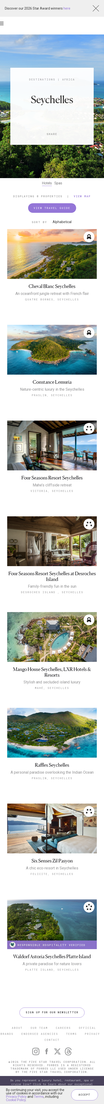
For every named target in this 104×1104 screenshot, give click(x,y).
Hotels (47, 183)
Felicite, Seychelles (52, 874)
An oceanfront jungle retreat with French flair (52, 294)
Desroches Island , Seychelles (52, 592)
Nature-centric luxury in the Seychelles (52, 389)
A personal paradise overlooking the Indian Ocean (52, 772)
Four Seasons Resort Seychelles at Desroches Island (52, 576)
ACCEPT (85, 1094)
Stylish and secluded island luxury (52, 682)
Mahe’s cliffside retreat (52, 485)
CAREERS (63, 1028)
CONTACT (52, 1040)
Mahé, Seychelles (52, 688)
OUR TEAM (39, 1028)
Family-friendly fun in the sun (52, 586)
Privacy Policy (16, 1096)
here (66, 8)
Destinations (42, 79)
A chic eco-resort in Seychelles (52, 868)
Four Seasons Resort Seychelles (52, 478)
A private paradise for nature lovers (52, 964)
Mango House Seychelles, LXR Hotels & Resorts (52, 672)
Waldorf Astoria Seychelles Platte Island (52, 956)
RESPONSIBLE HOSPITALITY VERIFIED (48, 945)
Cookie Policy (16, 1100)
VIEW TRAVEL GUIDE (52, 208)
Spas (58, 183)
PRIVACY (92, 1034)
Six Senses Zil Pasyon (52, 861)
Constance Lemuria (52, 382)
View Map (82, 196)
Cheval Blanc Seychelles (52, 286)
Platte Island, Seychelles (52, 969)
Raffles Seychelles (52, 765)
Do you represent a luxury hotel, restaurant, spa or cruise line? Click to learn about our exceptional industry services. (52, 1084)
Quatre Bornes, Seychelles (52, 299)
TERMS (71, 1034)
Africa (68, 79)
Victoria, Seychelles (52, 491)
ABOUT (17, 1028)
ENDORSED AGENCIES (39, 1034)
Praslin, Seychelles (52, 395)
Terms (39, 1096)
